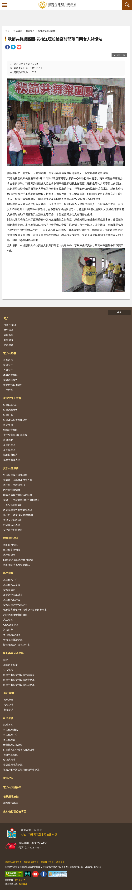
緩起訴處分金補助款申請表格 (19, 674)
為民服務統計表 (11, 599)
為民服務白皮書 (11, 584)
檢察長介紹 (10, 324)
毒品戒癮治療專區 (13, 764)
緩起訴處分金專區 (13, 653)
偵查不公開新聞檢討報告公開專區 (21, 499)
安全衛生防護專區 (13, 529)
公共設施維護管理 (13, 504)
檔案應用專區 (11, 538)
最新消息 (8, 359)
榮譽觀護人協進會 (13, 744)
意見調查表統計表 (13, 594)
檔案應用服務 (10, 544)
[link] (7, 47)
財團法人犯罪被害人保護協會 (19, 749)
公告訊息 (8, 669)
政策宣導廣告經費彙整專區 (17, 509)
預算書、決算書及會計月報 (17, 479)
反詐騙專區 (9, 449)
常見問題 (8, 424)
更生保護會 (9, 739)
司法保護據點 (10, 729)
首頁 (7, 30)
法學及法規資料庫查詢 (15, 419)
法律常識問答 (10, 409)
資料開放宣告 (47, 862)
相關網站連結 (11, 796)
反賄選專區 (9, 444)
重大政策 (8, 778)
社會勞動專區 (10, 754)
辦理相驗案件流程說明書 (16, 644)
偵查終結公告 (10, 379)
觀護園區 (30, 30)
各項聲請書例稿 (11, 634)
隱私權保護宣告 (31, 862)
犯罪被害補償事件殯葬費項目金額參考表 (25, 609)
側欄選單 (4, 5)
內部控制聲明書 (11, 489)
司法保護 (18, 30)
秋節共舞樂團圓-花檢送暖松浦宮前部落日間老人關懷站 (55, 39)
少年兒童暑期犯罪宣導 (15, 434)
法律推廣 (8, 414)
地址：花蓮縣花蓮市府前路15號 (39, 834)
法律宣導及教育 (12, 398)
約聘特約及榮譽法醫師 (15, 614)
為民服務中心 (10, 579)
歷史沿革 (8, 329)
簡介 (6, 318)
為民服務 (8, 572)
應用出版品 (9, 554)
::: (2, 2)
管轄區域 (8, 334)
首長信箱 (60, 862)
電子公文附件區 (12, 787)
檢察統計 (8, 704)
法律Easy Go (10, 404)
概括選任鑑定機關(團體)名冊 (18, 514)
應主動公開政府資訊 (14, 484)
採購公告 (8, 364)
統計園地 (9, 692)
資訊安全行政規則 (13, 519)
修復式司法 (9, 759)
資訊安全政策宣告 (13, 862)
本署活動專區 (10, 374)
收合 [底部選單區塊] (119, 312)
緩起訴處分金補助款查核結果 (19, 684)
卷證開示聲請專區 (13, 639)
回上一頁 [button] (121, 55)
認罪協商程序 (10, 454)
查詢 (127, 5)
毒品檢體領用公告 (13, 384)
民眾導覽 (8, 344)
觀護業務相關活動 (46, 30)
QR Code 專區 (10, 624)
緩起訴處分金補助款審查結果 (19, 679)
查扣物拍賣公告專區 (14, 811)
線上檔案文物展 (11, 549)
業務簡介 (8, 339)
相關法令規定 (10, 664)
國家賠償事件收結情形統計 (17, 494)
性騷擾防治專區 (11, 524)
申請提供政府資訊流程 (15, 474)
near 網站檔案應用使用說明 (18, 559)
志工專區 (8, 619)
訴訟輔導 (8, 629)
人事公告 (8, 369)
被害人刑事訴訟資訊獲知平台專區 (21, 769)
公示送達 (8, 389)
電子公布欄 (9, 353)
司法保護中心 (10, 734)
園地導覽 (8, 699)
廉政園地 (8, 439)
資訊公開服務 (11, 468)
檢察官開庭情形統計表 (15, 604)
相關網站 (8, 709)
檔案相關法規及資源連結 (16, 564)
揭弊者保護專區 (11, 459)
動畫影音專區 (10, 429)
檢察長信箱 (9, 589)
